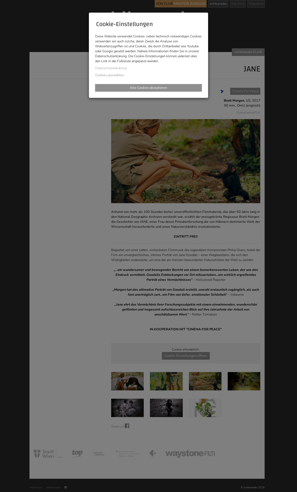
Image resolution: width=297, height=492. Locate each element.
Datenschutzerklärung (111, 68)
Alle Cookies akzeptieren (148, 87)
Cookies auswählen (109, 75)
